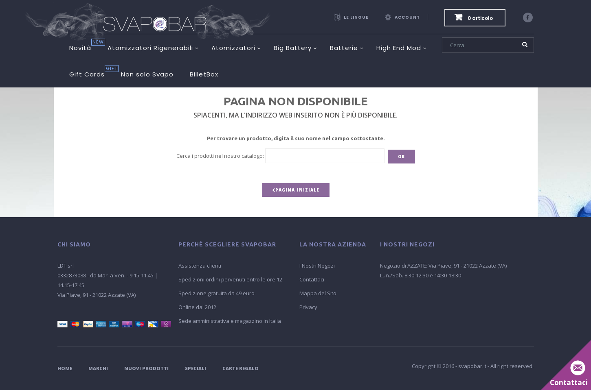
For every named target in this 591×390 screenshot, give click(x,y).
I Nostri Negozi (317, 265)
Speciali (195, 368)
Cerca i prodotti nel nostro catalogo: (220, 155)
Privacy (308, 307)
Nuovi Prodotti (146, 368)
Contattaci (311, 279)
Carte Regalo (240, 368)
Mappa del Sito (317, 293)
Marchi (98, 368)
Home (64, 368)
